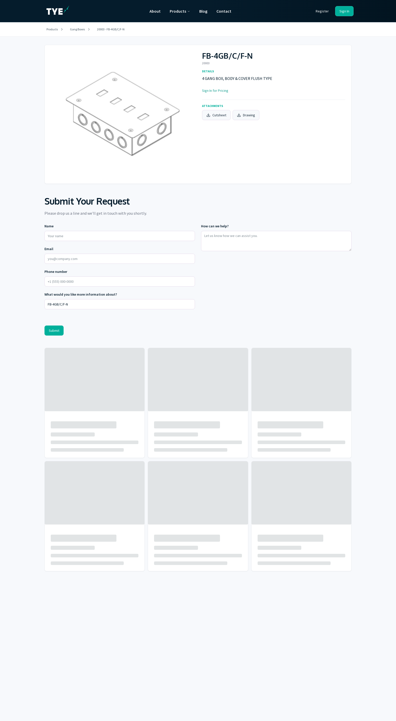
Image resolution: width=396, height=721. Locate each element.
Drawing (246, 115)
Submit (54, 330)
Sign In (344, 11)
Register (322, 11)
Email (48, 249)
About (155, 11)
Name (49, 226)
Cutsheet (216, 115)
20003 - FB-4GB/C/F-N (111, 29)
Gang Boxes (77, 29)
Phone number (55, 271)
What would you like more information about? (80, 294)
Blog (203, 11)
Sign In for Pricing (215, 90)
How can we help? (215, 226)
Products (180, 11)
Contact (223, 11)
